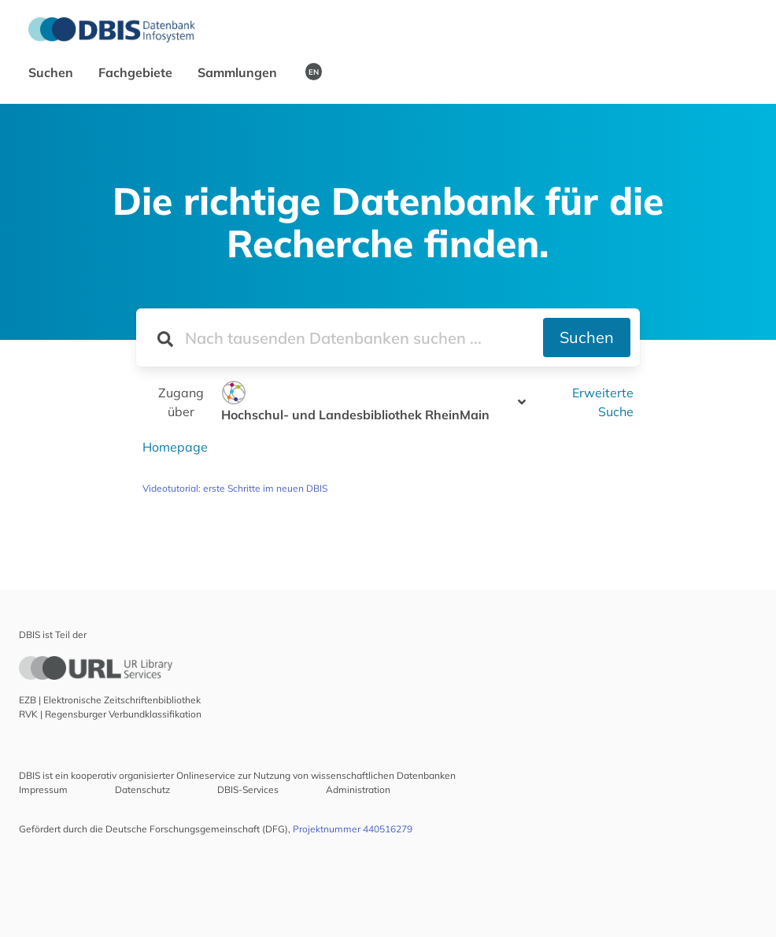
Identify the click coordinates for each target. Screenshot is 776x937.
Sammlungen (239, 72)
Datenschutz (142, 789)
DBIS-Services (248, 789)
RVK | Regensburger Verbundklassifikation (110, 714)
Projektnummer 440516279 (352, 829)
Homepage (175, 447)
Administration (358, 789)
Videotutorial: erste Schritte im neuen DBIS (234, 488)
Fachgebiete (137, 72)
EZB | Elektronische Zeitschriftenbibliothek (110, 700)
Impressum (43, 789)
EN (314, 71)
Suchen (52, 72)
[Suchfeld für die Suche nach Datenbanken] (340, 337)
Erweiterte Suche (603, 402)
